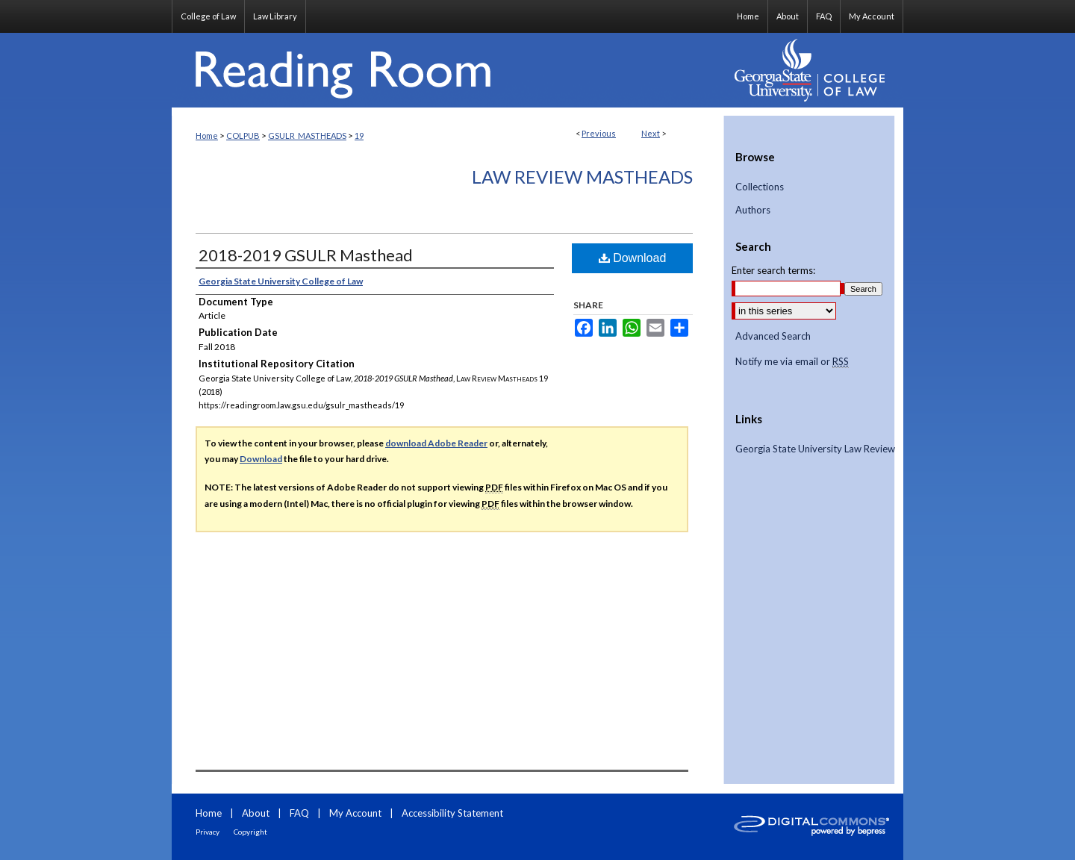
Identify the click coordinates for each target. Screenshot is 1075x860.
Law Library (275, 16)
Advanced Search (773, 336)
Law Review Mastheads (582, 176)
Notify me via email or (792, 362)
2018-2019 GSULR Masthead (306, 255)
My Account (355, 813)
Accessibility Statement (452, 813)
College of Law (208, 16)
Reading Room (448, 70)
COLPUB (243, 135)
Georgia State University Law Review (815, 449)
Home (207, 135)
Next (650, 133)
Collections (759, 187)
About (255, 813)
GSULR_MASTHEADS (307, 135)
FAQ (299, 813)
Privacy (207, 831)
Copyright (250, 831)
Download (633, 258)
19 (359, 135)
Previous (599, 133)
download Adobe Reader (436, 443)
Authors (752, 210)
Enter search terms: (773, 270)
